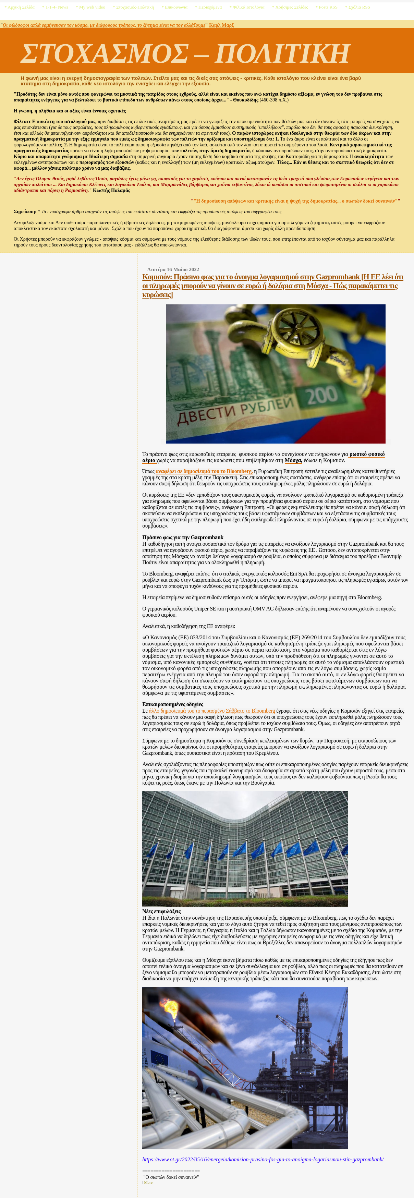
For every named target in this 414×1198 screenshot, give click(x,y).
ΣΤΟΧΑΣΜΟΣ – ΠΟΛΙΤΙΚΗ (185, 53)
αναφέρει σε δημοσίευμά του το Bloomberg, (204, 471)
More (148, 1182)
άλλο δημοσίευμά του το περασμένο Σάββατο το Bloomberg (212, 711)
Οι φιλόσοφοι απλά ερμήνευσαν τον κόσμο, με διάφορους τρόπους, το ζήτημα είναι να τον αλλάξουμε (104, 25)
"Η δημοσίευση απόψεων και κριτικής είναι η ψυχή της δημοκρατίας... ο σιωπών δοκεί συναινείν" (296, 201)
